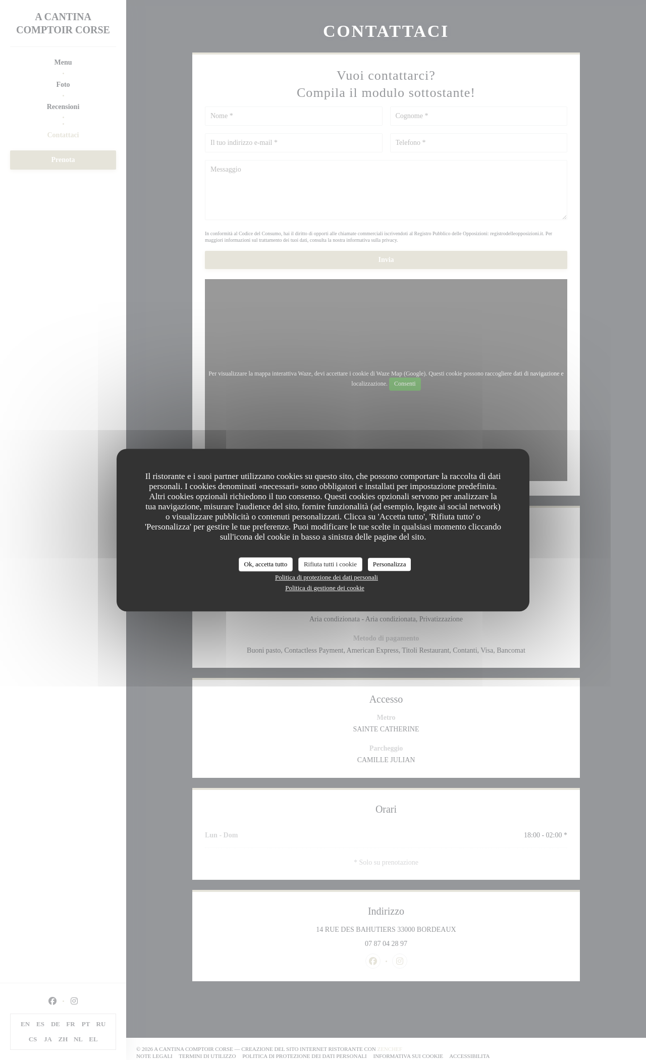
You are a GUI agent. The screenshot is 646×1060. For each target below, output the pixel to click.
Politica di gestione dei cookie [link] (324, 588)
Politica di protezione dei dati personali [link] (326, 577)
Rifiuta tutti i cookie (330, 564)
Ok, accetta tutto (266, 564)
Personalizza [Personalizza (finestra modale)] (389, 564)
